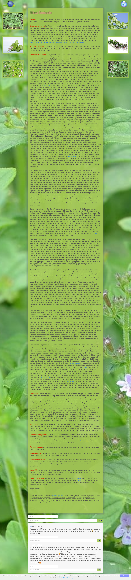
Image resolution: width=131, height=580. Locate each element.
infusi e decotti (45, 377)
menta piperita (70, 381)
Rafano (94, 233)
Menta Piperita (69, 42)
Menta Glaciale (57, 42)
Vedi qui (47, 85)
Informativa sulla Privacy (66, 578)
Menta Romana (46, 42)
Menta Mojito (79, 42)
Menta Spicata (35, 42)
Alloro (85, 367)
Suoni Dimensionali (82, 441)
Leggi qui (80, 480)
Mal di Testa (72, 156)
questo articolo (75, 363)
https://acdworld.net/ (58, 495)
